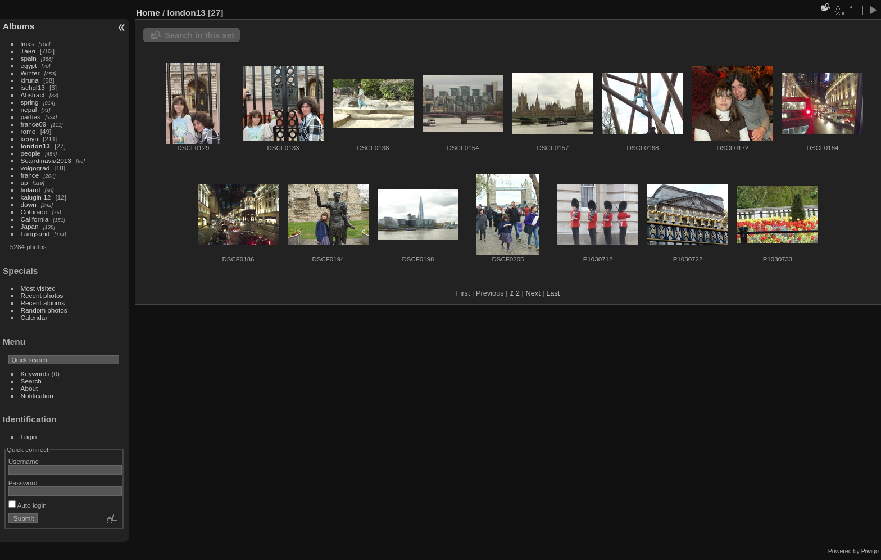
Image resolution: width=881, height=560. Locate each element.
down (29, 204)
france (30, 175)
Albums (18, 26)
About (29, 388)
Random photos (44, 310)
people (30, 153)
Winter (30, 72)
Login (29, 436)
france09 (34, 124)
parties (30, 116)
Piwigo (870, 551)
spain (29, 58)
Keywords (35, 373)
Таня (28, 51)
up (24, 182)
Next (532, 293)
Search (31, 381)
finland (30, 189)
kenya (29, 138)
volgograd (35, 167)
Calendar (34, 317)
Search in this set (199, 35)
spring (30, 102)
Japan (30, 226)
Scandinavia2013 (46, 160)
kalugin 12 (36, 197)
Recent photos (42, 295)
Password (23, 482)
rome (28, 131)
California (35, 219)
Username (23, 461)
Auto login (27, 505)
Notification (37, 395)
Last (553, 293)
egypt (29, 65)
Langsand (35, 233)
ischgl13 (33, 87)
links (27, 43)
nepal (29, 109)
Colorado (34, 211)
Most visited (38, 288)
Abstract (33, 94)
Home (148, 12)
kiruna (30, 80)
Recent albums (43, 302)
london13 (35, 146)
